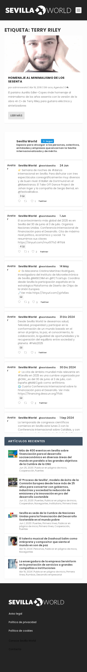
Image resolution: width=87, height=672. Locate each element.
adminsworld (20, 87)
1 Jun (63, 216)
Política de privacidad (22, 622)
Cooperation (26, 503)
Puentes (39, 470)
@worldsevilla (47, 165)
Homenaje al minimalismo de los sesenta (36, 79)
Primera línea (69, 503)
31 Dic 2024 (67, 317)
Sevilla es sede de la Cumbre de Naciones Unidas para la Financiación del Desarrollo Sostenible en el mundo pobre (48, 516)
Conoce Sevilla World (22, 641)
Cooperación (26, 470)
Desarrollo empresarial (49, 574)
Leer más (16, 115)
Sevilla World (27, 165)
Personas (39, 548)
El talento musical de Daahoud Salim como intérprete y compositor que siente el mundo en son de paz (48, 542)
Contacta (15, 649)
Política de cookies (21, 631)
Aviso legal (15, 613)
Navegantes (41, 503)
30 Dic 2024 (68, 367)
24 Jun (64, 165)
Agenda (58, 87)
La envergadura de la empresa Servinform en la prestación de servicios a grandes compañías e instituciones (47, 565)
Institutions (55, 503)
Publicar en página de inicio (50, 467)
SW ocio (48, 87)
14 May (64, 266)
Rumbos (30, 574)
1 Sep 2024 (67, 418)
